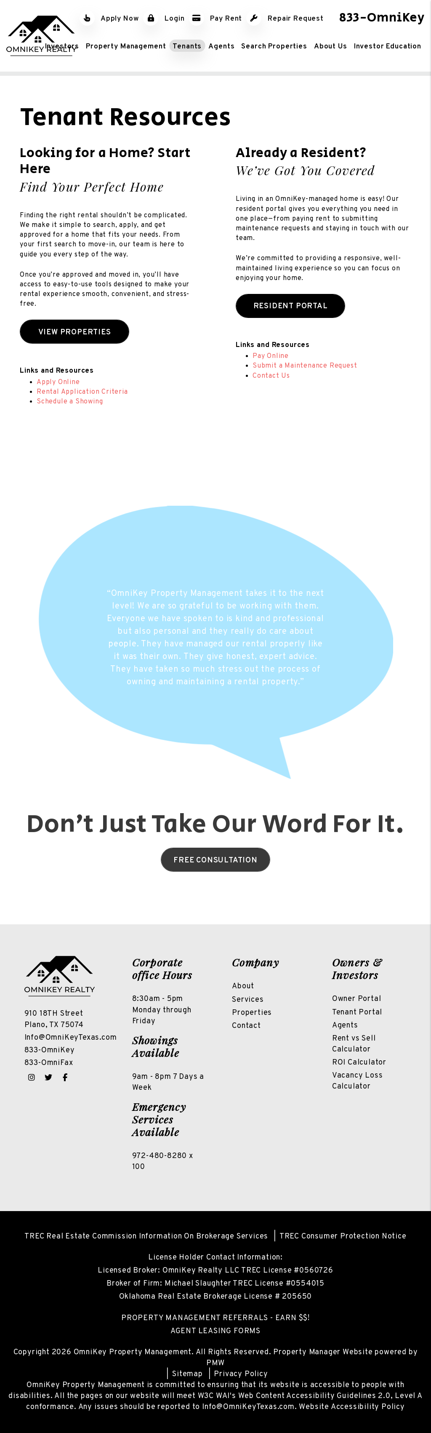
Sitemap (187, 1374)
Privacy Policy (241, 1374)
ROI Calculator (359, 1062)
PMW (215, 1363)
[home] (41, 36)
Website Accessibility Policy (351, 1407)
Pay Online (271, 356)
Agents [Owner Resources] (345, 1025)
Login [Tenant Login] (163, 19)
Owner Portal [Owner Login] (356, 999)
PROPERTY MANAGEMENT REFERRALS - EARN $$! (215, 1318)
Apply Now (109, 19)
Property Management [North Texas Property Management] (126, 46)
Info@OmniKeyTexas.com (70, 1038)
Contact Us (271, 376)
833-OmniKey (382, 17)
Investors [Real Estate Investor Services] (62, 46)
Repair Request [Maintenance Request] (285, 19)
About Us (330, 46)
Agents (221, 46)
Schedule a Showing (70, 402)
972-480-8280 (159, 1156)
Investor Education (387, 46)
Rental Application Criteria (82, 392)
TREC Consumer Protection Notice (343, 1236)
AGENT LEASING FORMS (215, 1331)
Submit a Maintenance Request (305, 366)
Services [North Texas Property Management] (247, 1000)
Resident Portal (290, 306)
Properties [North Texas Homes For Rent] (252, 1013)
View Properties (74, 332)
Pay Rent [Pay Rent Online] (215, 19)
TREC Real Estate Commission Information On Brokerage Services (146, 1236)
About (243, 986)
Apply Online (58, 382)
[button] (31, 1077)
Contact (246, 1026)
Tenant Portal (357, 1012)
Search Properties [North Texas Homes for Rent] (274, 46)
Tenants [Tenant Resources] (187, 46)
